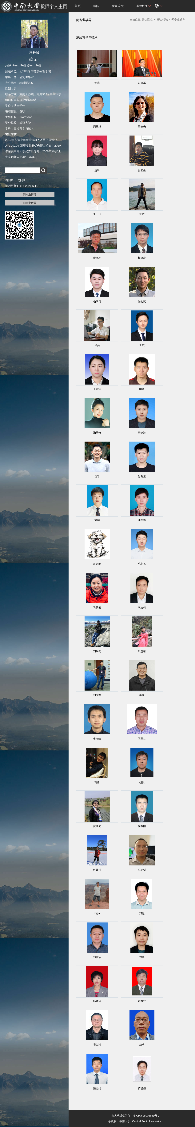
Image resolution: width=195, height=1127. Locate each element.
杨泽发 (142, 257)
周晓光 (142, 126)
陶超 (142, 388)
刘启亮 (97, 651)
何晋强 (97, 869)
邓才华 (97, 1000)
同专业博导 (29, 194)
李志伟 (142, 607)
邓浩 (142, 957)
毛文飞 (142, 563)
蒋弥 (97, 782)
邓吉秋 (97, 957)
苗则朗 (97, 563)
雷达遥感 (147, 19)
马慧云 (97, 607)
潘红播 (142, 520)
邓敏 (142, 913)
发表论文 (118, 6)
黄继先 (97, 826)
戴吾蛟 (142, 1000)
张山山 (97, 214)
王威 (142, 345)
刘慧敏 (142, 651)
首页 (78, 6)
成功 (142, 1044)
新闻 (96, 6)
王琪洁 (97, 388)
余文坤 (97, 257)
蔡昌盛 (142, 1088)
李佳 (142, 694)
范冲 (97, 913)
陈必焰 (97, 1088)
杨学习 (97, 301)
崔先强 (97, 1044)
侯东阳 (142, 826)
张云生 (142, 170)
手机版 (112, 1121)
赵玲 (97, 170)
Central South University (146, 1121)
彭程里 (142, 476)
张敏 (142, 214)
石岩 (97, 476)
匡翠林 (142, 738)
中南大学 (124, 1121)
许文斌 (142, 301)
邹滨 (97, 82)
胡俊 (142, 782)
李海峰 (97, 738)
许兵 (97, 345)
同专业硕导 (29, 202)
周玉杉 (97, 126)
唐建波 (142, 432)
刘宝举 (97, 694)
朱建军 (142, 82)
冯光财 (142, 869)
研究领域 (162, 19)
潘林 (97, 520)
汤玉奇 (97, 432)
